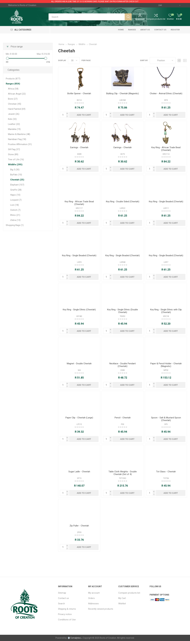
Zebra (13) (15, 220)
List (185, 60)
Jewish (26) (13, 114)
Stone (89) (13, 154)
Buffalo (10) (16, 174)
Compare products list (155, 19)
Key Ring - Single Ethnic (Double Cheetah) (122, 311)
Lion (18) (14, 205)
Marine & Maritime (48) (19, 134)
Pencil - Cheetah (123, 417)
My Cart (122, 598)
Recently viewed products (100, 609)
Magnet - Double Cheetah (79, 363)
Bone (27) (13, 98)
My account (140, 19)
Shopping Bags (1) (15, 225)
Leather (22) (14, 124)
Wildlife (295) (15, 164)
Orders (91, 598)
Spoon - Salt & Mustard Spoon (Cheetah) (166, 419)
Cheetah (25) (17, 179)
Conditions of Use (67, 619)
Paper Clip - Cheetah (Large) (79, 417)
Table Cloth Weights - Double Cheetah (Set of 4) (123, 473)
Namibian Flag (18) (17, 139)
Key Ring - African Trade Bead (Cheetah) (165, 148)
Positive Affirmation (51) (20, 144)
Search (61, 603)
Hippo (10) (15, 195)
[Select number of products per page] (74, 60)
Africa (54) (13, 88)
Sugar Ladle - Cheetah (79, 471)
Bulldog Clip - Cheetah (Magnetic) (122, 93)
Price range (17, 46)
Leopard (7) (16, 200)
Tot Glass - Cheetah (166, 471)
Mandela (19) (14, 129)
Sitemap (62, 593)
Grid (179, 60)
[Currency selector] (169, 5)
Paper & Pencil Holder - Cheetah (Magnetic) (166, 365)
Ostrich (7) (15, 210)
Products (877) (13, 78)
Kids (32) (12, 119)
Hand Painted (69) (16, 109)
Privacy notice (65, 614)
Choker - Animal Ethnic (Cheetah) (166, 93)
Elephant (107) (17, 184)
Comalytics (74, 638)
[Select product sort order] (162, 60)
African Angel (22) (17, 93)
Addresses (93, 603)
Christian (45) (14, 104)
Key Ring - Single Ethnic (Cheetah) (79, 309)
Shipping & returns (67, 609)
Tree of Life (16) (16, 159)
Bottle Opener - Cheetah (79, 93)
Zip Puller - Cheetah (79, 525)
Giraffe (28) (16, 189)
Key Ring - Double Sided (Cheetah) (122, 201)
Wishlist (122, 603)
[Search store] (87, 16)
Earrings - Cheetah (79, 147)
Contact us (63, 598)
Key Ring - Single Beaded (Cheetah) (166, 201)
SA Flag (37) (14, 149)
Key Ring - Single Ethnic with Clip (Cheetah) (166, 311)
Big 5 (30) (14, 169)
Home (61, 44)
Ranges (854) (13, 83)
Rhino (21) (15, 215)
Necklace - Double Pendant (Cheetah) (122, 365)
